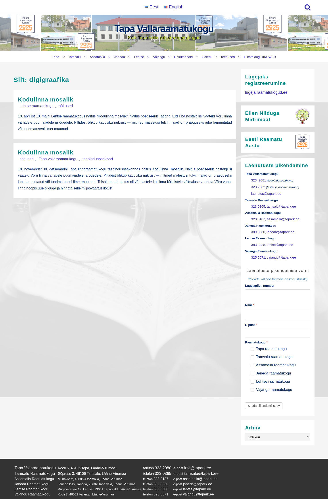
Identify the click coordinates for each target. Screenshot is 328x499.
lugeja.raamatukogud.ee (264, 92)
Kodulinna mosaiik (49, 99)
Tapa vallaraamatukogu (51, 158)
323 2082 (257, 185)
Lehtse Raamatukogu (29, 478)
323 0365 (257, 203)
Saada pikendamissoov (264, 397)
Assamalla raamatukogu (273, 357)
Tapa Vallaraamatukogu (164, 29)
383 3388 (257, 239)
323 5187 (257, 215)
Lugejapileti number (259, 279)
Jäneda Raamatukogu (30, 474)
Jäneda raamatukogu (271, 365)
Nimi (249, 298)
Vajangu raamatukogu (271, 381)
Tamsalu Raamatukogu (33, 464)
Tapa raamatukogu (269, 341)
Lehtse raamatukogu (34, 106)
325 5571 (257, 251)
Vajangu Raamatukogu (30, 483)
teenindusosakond (86, 158)
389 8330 (257, 227)
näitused (59, 106)
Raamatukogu (256, 334)
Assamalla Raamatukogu (32, 469)
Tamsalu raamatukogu (271, 349)
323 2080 (158, 459)
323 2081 (257, 179)
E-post (251, 316)
